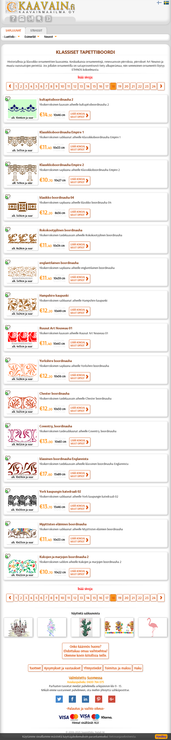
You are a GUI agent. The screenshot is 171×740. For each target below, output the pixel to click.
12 (74, 86)
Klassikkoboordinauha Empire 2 (61, 165)
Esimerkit (30, 37)
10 (62, 86)
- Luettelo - (9, 37)
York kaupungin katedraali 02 (60, 491)
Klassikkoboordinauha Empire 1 (61, 132)
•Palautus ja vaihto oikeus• (85, 708)
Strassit (36, 30)
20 (126, 86)
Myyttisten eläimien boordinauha (62, 524)
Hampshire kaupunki (54, 295)
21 (133, 86)
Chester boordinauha (54, 393)
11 (68, 86)
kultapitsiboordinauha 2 (56, 99)
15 (94, 86)
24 (153, 86)
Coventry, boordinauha (55, 426)
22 (140, 86)
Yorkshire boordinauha (55, 361)
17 (106, 86)
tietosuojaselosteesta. (122, 736)
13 (81, 86)
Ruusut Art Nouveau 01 (55, 328)
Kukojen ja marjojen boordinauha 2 (64, 557)
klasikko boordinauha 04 (56, 197)
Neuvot (48, 37)
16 (100, 86)
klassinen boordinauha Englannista (63, 459)
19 (119, 86)
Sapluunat (13, 30)
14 (87, 86)
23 (147, 86)
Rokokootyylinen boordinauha (60, 230)
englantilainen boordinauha (58, 263)
